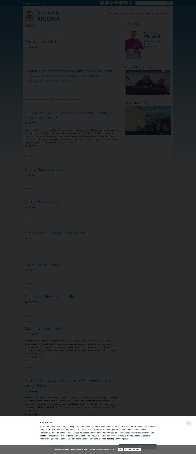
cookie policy (113, 439)
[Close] (189, 423)
